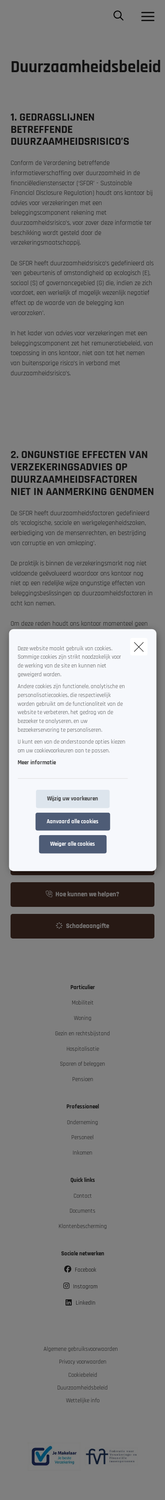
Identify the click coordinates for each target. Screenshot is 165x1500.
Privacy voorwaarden (82, 1362)
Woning (83, 1018)
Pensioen (82, 1079)
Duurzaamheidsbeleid (82, 1388)
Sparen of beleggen (82, 1064)
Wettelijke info (82, 1401)
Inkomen (82, 1153)
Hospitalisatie (82, 1049)
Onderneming (82, 1122)
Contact (82, 1196)
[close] (138, 646)
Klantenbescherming (83, 1226)
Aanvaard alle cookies (73, 821)
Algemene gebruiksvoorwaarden (81, 1349)
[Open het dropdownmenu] (145, 17)
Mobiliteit (83, 1003)
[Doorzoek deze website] (118, 17)
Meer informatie (37, 763)
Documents (82, 1211)
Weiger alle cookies (72, 844)
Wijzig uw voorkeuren (72, 799)
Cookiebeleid (82, 1375)
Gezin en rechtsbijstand (82, 1034)
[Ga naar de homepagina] (16, 16)
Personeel (82, 1137)
